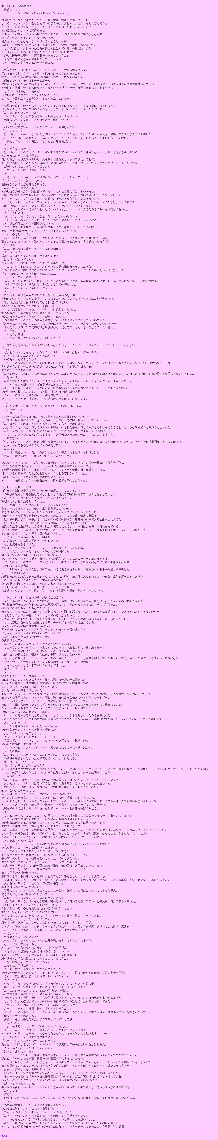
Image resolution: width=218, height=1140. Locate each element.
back (4, 1135)
